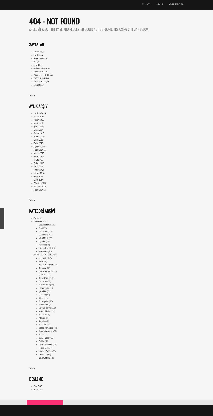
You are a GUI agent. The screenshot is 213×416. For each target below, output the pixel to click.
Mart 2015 (38, 160)
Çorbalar (42, 275)
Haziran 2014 (40, 190)
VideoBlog (43, 251)
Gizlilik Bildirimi (40, 72)
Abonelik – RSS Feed (43, 75)
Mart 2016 (38, 123)
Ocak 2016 (38, 130)
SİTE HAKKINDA (41, 78)
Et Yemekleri (44, 285)
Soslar (41, 335)
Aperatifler (43, 258)
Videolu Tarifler (45, 351)
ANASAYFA (146, 4)
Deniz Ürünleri (44, 278)
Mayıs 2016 (39, 117)
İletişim (37, 62)
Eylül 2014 (38, 180)
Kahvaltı (42, 295)
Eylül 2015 (38, 143)
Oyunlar (41, 241)
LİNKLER (38, 65)
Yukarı (32, 95)
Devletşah (38, 55)
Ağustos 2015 (40, 147)
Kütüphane (43, 235)
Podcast (42, 245)
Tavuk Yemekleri (45, 345)
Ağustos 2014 (40, 183)
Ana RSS (38, 386)
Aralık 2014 (39, 170)
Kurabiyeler (43, 301)
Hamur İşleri (43, 288)
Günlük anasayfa (41, 82)
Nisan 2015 (39, 157)
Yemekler (42, 355)
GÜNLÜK (159, 4)
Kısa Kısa (42, 231)
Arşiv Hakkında (40, 58)
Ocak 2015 (38, 167)
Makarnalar (43, 305)
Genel (36, 218)
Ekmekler (42, 281)
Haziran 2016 (40, 113)
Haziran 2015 (40, 150)
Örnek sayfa (39, 52)
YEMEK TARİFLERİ (176, 4)
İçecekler (42, 291)
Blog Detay (39, 85)
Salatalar (42, 325)
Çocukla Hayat (44, 225)
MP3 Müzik (43, 238)
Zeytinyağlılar (44, 358)
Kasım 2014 (39, 173)
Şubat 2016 (39, 127)
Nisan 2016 (39, 120)
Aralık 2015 (39, 133)
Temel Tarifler (44, 348)
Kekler (41, 298)
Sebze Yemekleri (45, 328)
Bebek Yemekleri (45, 265)
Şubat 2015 (39, 163)
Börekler (42, 268)
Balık (40, 261)
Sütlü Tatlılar (43, 338)
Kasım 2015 (39, 137)
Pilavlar (41, 318)
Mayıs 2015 (39, 153)
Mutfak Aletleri (44, 311)
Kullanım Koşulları (42, 68)
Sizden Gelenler (45, 331)
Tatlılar (41, 341)
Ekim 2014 (38, 177)
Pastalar (42, 315)
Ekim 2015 (38, 140)
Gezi (40, 228)
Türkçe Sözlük (44, 248)
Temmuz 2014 (40, 187)
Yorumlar (38, 390)
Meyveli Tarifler (45, 308)
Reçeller (42, 321)
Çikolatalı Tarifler (45, 271)
